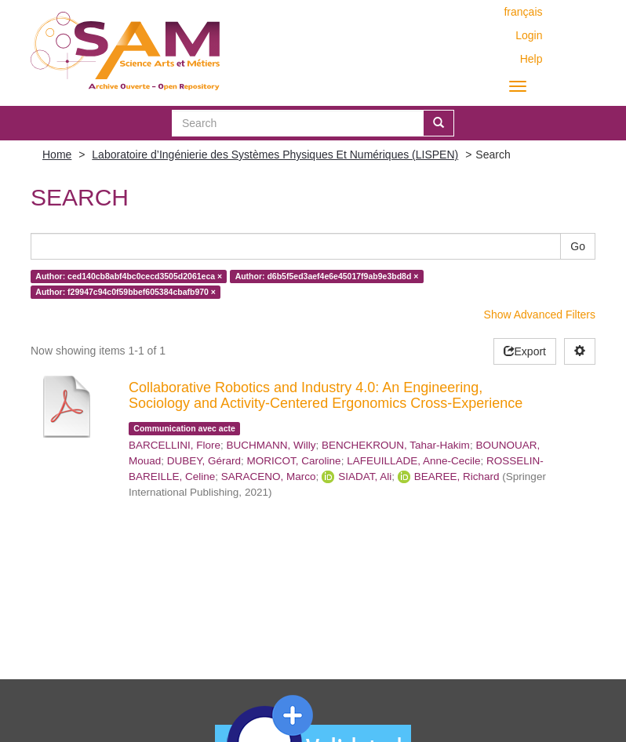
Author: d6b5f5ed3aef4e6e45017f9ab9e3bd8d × (327, 276)
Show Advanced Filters (539, 314)
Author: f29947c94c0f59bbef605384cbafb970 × (125, 291)
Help (531, 59)
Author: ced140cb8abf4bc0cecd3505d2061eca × (128, 276)
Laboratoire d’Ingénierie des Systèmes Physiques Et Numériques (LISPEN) (275, 154)
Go (577, 246)
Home (56, 154)
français (523, 11)
